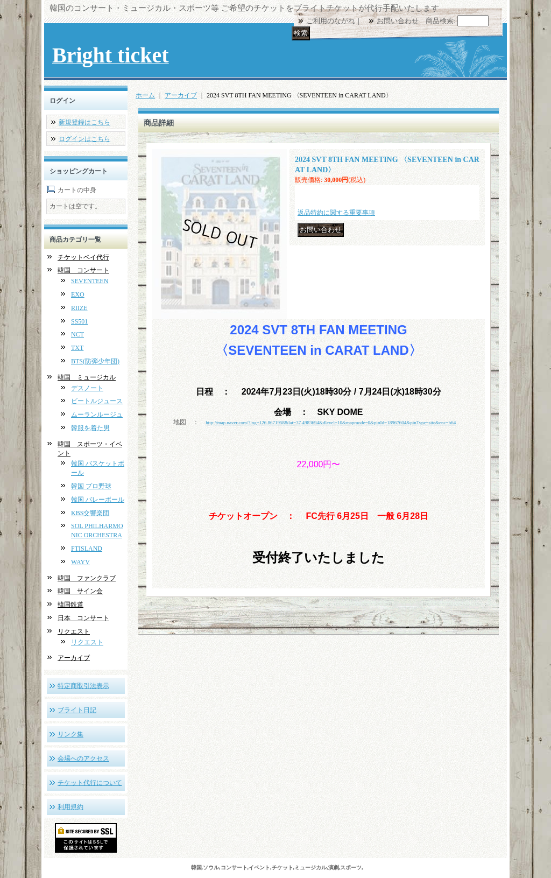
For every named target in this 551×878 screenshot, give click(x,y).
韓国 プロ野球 (91, 486)
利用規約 (70, 807)
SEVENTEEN (89, 281)
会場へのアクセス (83, 758)
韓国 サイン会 (80, 591)
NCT (77, 334)
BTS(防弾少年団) (95, 361)
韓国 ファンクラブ (87, 578)
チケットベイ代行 (83, 257)
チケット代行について (90, 782)
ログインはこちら (84, 139)
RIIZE (79, 308)
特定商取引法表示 (83, 686)
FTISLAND (86, 548)
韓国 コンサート (83, 270)
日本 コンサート (83, 618)
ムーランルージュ (97, 414)
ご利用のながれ (330, 21)
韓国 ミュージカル (87, 377)
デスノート (87, 388)
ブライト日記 (77, 710)
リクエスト (74, 631)
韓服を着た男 (90, 428)
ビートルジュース (97, 401)
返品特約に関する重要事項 (336, 212)
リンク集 (70, 734)
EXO (77, 294)
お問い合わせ (398, 21)
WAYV (80, 562)
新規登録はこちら (84, 122)
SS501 (79, 321)
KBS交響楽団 (90, 513)
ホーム (145, 95)
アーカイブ (74, 658)
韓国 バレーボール (97, 499)
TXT (77, 348)
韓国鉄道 (70, 604)
